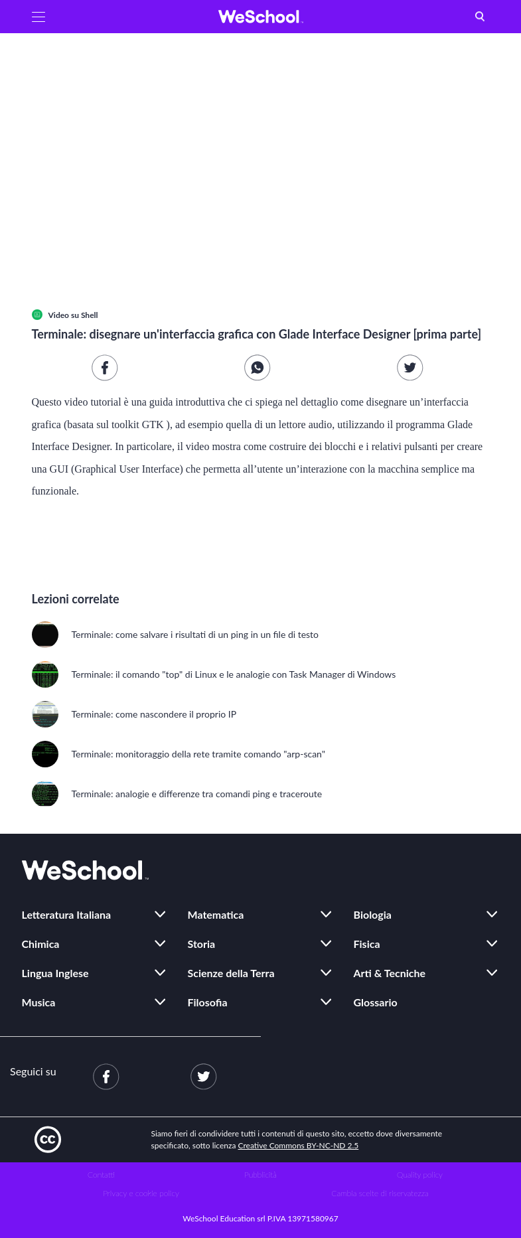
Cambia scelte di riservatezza (379, 1193)
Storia (202, 943)
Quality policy (420, 1175)
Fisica (367, 943)
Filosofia (208, 1002)
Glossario (376, 1002)
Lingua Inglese (55, 973)
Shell (89, 315)
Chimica (41, 943)
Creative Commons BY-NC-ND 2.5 (298, 1145)
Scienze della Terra (231, 973)
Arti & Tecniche (390, 973)
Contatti (101, 1175)
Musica (39, 1002)
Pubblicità (260, 1175)
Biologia (373, 914)
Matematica (216, 914)
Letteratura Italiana (67, 914)
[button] (38, 16)
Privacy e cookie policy (141, 1193)
